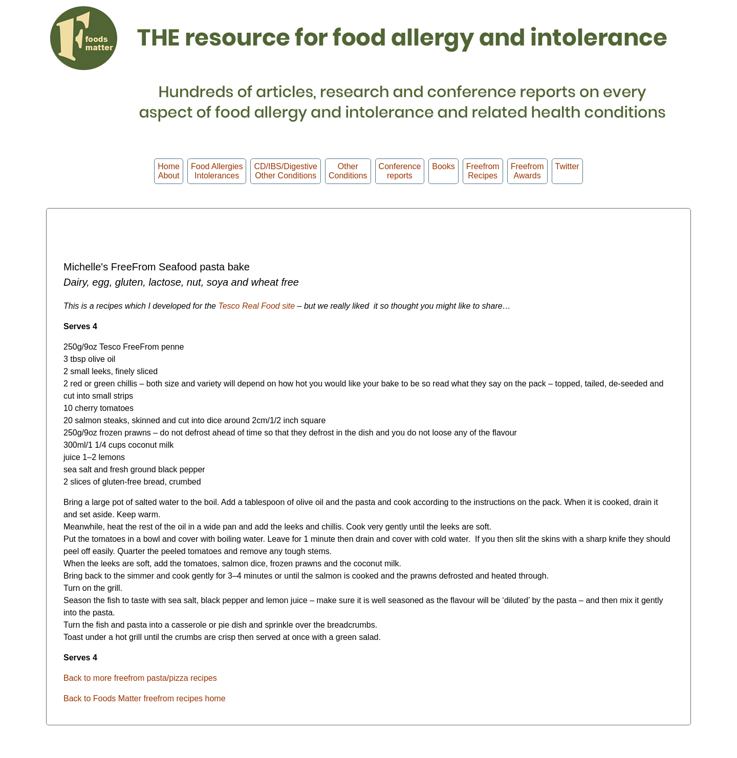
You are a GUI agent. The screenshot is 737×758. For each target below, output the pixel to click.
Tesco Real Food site (256, 306)
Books (443, 171)
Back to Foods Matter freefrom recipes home (144, 698)
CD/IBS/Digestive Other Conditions (285, 171)
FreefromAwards (527, 171)
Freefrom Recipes (483, 171)
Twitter (567, 171)
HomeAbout (169, 171)
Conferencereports (400, 171)
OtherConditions (348, 171)
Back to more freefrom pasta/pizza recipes (140, 678)
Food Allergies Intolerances (217, 171)
